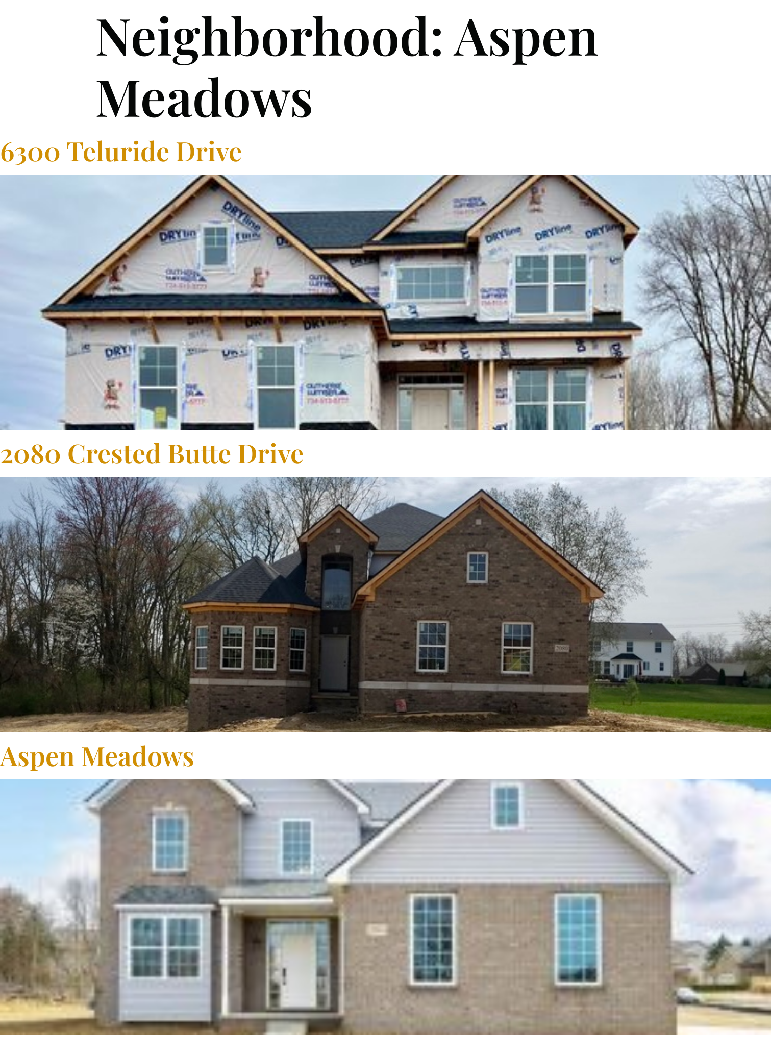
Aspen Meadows (97, 755)
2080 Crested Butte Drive (152, 452)
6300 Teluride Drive (121, 150)
